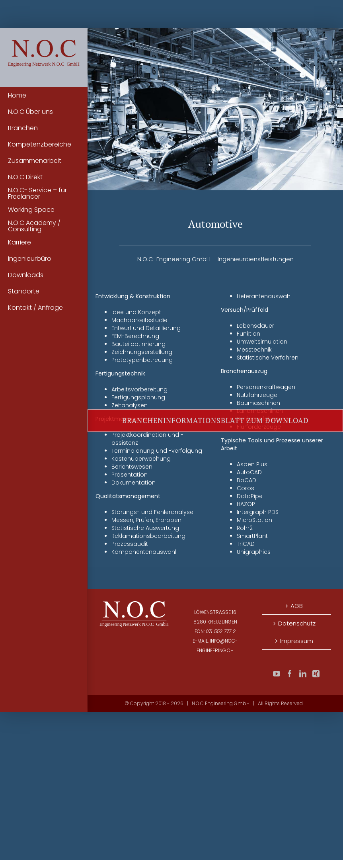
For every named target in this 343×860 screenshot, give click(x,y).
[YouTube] (276, 673)
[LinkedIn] (302, 673)
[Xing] (316, 673)
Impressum (296, 641)
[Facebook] (289, 673)
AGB (296, 606)
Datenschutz (297, 623)
